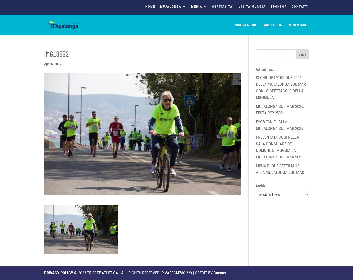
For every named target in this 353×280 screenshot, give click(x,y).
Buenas (220, 272)
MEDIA (196, 6)
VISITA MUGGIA (252, 6)
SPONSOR (279, 6)
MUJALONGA (170, 6)
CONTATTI (300, 6)
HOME (150, 6)
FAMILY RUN (272, 25)
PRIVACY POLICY (58, 272)
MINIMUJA (297, 25)
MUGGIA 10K (245, 25)
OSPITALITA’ (223, 6)
